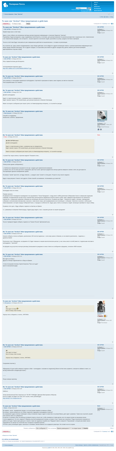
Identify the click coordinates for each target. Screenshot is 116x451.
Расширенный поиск (86, 11)
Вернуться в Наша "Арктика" (10, 435)
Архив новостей (98, 10)
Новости (96, 2)
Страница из (106, 23)
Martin (5, 408)
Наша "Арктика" (18, 14)
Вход (112, 16)
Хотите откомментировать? (6, 24)
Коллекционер (97, 8)
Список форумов (9, 14)
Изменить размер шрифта (111, 14)
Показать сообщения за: (36, 428)
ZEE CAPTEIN (7, 29)
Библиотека (97, 6)
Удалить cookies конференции (91, 445)
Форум (95, 4)
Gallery (107, 16)
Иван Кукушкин (7, 113)
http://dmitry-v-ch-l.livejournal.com (12, 398)
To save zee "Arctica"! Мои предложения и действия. (25, 21)
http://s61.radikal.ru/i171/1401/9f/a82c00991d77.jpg (17, 68)
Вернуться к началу (112, 54)
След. (111, 428)
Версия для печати (109, 14)
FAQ (102, 16)
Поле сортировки (59, 428)
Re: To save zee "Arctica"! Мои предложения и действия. (23, 76)
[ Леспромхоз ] (7, 303)
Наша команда (78, 445)
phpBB (49, 447)
